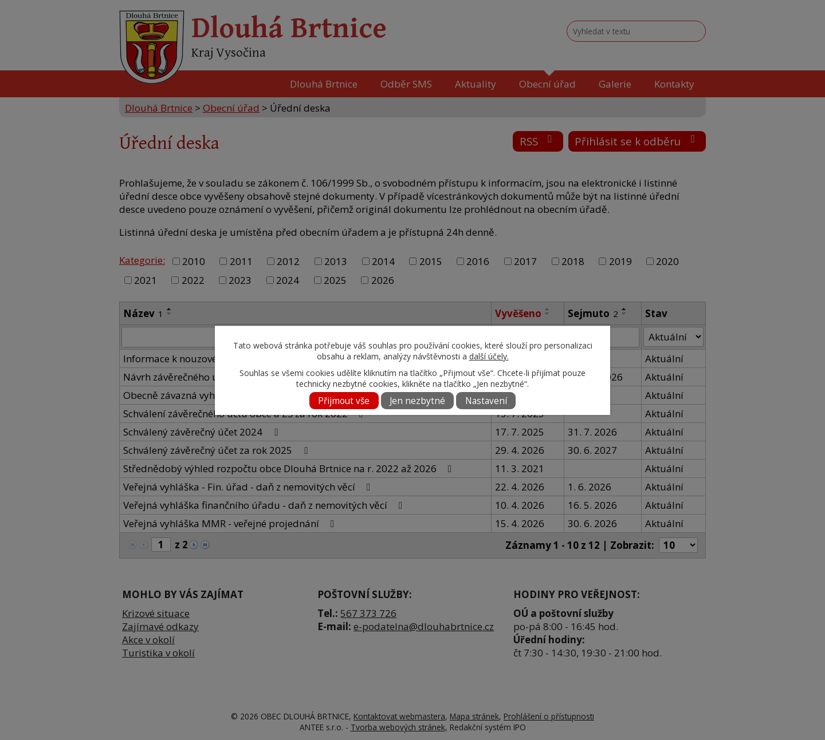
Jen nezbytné (417, 401)
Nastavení (486, 401)
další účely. (489, 356)
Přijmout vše (344, 401)
